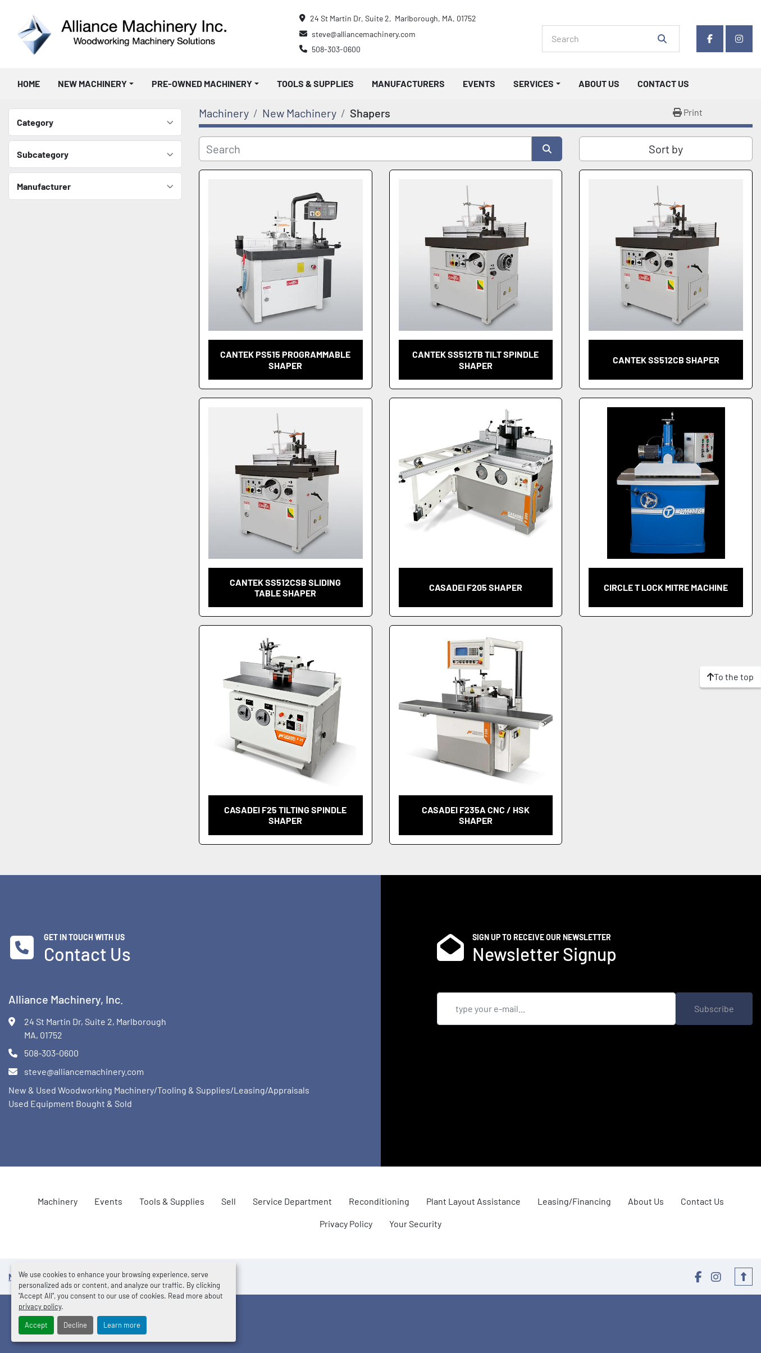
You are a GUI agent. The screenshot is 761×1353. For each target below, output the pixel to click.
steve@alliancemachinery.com (364, 34)
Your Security (415, 1223)
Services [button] (533, 83)
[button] (96, 83)
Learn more (121, 1324)
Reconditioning (379, 1201)
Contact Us (663, 83)
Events (479, 83)
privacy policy (40, 1306)
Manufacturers (408, 83)
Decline (75, 1324)
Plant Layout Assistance (473, 1201)
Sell (228, 1201)
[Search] (603, 38)
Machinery (58, 1201)
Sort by (666, 149)
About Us (598, 83)
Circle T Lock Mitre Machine (666, 587)
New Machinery (92, 83)
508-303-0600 (336, 49)
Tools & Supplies (315, 83)
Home (28, 83)
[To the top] (730, 676)
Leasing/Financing (574, 1201)
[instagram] (739, 38)
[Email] (556, 1008)
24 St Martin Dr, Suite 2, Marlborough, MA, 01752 (393, 18)
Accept (36, 1324)
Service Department (292, 1201)
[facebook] (709, 38)
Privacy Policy (346, 1223)
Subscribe (714, 1008)
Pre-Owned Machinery (202, 83)
